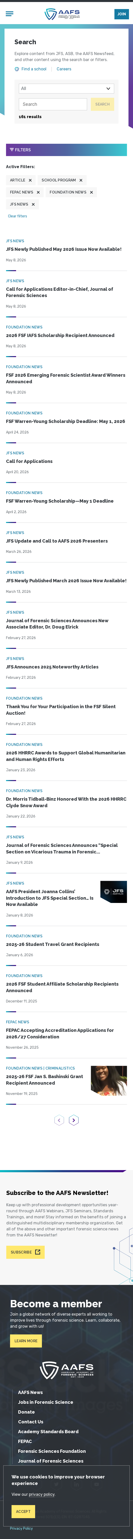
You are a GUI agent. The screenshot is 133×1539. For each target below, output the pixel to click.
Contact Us (30, 1421)
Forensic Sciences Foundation (52, 1451)
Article (17, 180)
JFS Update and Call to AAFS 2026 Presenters (57, 541)
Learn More (26, 1341)
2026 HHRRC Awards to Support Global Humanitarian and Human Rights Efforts (65, 756)
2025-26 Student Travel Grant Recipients (52, 944)
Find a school (34, 69)
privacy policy (41, 1494)
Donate (26, 1412)
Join (121, 14)
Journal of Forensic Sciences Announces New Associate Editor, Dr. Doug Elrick (57, 624)
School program (59, 180)
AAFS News (30, 1392)
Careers (64, 69)
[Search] (53, 104)
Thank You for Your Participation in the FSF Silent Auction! (61, 710)
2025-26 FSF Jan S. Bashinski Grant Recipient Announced (44, 1080)
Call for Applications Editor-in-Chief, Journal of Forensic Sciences (59, 292)
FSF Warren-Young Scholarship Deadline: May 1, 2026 (65, 421)
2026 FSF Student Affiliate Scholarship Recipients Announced (62, 987)
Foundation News (68, 192)
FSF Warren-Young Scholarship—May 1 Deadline (60, 501)
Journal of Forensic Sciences (50, 1461)
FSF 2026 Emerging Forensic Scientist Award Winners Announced (65, 378)
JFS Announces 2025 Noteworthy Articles (52, 666)
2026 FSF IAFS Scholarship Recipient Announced (60, 335)
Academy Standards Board (48, 1431)
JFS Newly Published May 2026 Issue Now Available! (64, 249)
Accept (23, 1512)
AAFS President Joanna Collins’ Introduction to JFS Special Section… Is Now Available (49, 898)
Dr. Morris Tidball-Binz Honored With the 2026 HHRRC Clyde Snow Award (66, 802)
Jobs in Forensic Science (45, 1402)
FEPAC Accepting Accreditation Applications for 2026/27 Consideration (60, 1033)
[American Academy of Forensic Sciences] (62, 14)
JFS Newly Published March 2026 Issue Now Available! (66, 580)
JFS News (19, 204)
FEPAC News (21, 192)
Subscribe (21, 1252)
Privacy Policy (21, 1529)
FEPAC (25, 1441)
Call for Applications (29, 461)
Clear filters (17, 216)
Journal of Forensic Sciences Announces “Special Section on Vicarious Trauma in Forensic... (62, 848)
